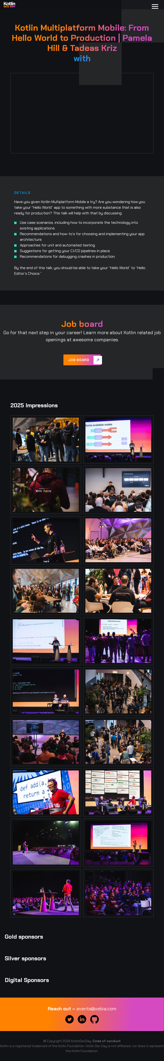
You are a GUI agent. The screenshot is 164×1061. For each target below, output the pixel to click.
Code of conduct (107, 1041)
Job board (78, 360)
